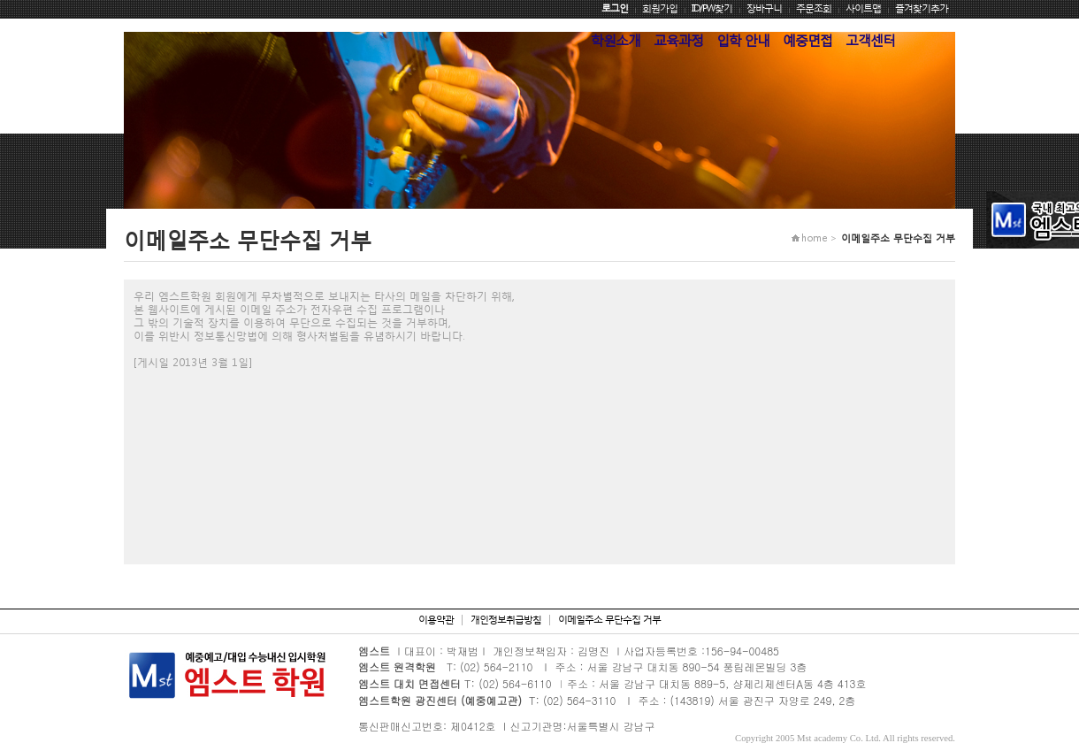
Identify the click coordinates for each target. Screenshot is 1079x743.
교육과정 (678, 40)
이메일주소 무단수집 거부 (609, 619)
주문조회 (813, 8)
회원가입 (659, 8)
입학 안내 (742, 40)
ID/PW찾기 (712, 8)
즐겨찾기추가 (921, 8)
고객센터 (870, 40)
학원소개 (615, 40)
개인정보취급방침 (506, 619)
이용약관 (436, 619)
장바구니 (764, 8)
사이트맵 (863, 8)
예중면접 (807, 40)
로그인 (614, 8)
